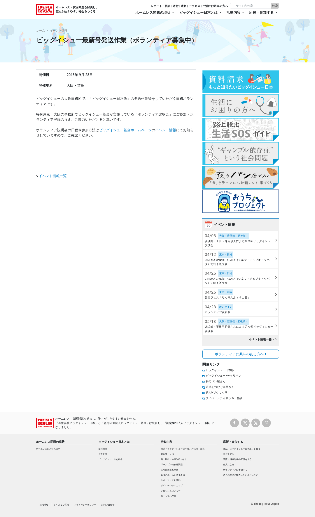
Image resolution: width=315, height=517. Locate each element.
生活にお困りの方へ (215, 6)
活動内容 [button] (233, 12)
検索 (275, 5)
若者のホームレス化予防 (173, 475)
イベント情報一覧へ (262, 339)
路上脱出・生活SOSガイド (174, 459)
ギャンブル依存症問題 (172, 464)
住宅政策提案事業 (169, 470)
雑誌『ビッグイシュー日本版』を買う (241, 449)
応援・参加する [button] (262, 12)
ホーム (40, 30)
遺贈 (183, 6)
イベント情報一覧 (53, 176)
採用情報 (44, 504)
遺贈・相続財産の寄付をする (237, 459)
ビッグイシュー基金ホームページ (125, 130)
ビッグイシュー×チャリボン (223, 375)
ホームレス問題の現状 (50, 441)
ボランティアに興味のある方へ (240, 354)
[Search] (251, 6)
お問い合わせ (107, 504)
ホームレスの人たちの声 (48, 449)
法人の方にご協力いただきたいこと (240, 475)
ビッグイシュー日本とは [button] (199, 12)
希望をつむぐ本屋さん (220, 387)
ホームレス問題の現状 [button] (153, 12)
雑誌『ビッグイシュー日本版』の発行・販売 (183, 449)
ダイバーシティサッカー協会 (224, 398)
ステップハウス (168, 496)
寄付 (175, 6)
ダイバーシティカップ (172, 485)
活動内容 (166, 441)
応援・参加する (233, 441)
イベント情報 (58, 30)
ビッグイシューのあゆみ (110, 459)
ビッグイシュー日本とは (114, 441)
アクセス (194, 6)
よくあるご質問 (61, 504)
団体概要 (102, 449)
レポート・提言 (161, 6)
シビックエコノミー (170, 490)
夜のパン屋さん (216, 381)
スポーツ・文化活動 (170, 480)
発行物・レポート (169, 454)
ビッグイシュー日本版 (220, 370)
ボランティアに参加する (235, 470)
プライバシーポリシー (85, 504)
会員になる (228, 464)
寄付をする (228, 454)
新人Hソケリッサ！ (218, 392)
